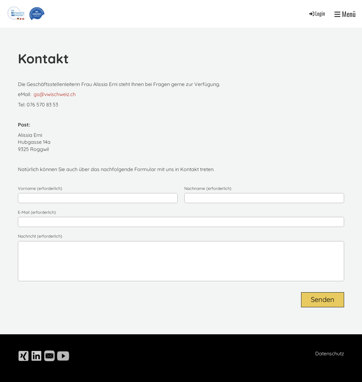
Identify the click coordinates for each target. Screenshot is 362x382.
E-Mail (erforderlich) (37, 212)
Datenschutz (329, 353)
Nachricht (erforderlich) (40, 236)
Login (316, 13)
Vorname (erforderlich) (40, 188)
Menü (345, 14)
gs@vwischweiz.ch (55, 94)
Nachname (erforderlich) (207, 188)
